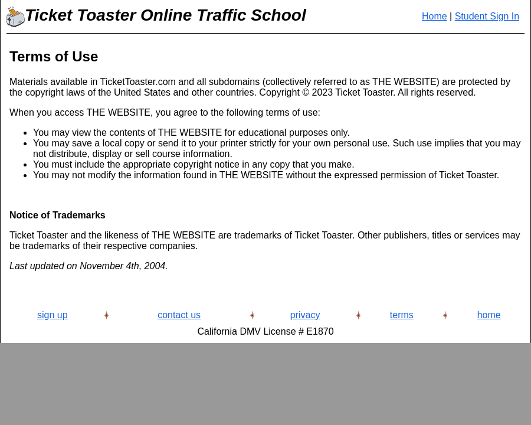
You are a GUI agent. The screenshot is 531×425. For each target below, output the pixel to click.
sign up (52, 315)
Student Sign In (487, 16)
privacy (305, 315)
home (489, 315)
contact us (179, 315)
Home (434, 16)
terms (402, 315)
